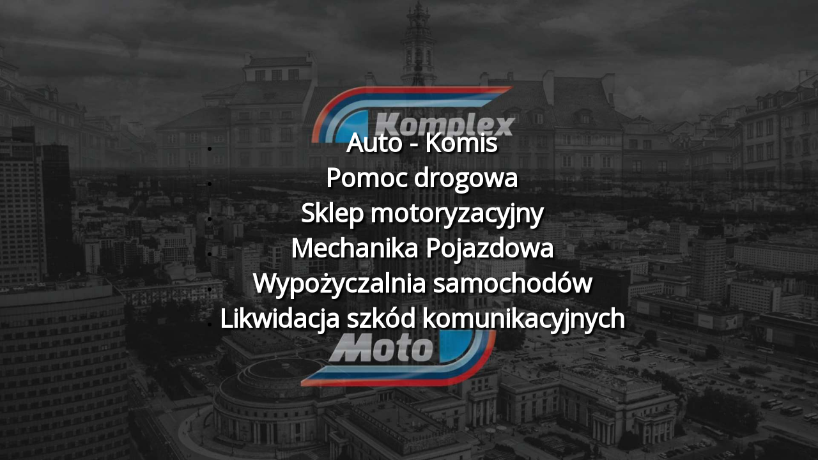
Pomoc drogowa (421, 177)
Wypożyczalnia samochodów (422, 282)
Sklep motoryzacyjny (421, 212)
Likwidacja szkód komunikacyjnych (422, 317)
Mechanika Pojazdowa (422, 247)
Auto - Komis (421, 142)
